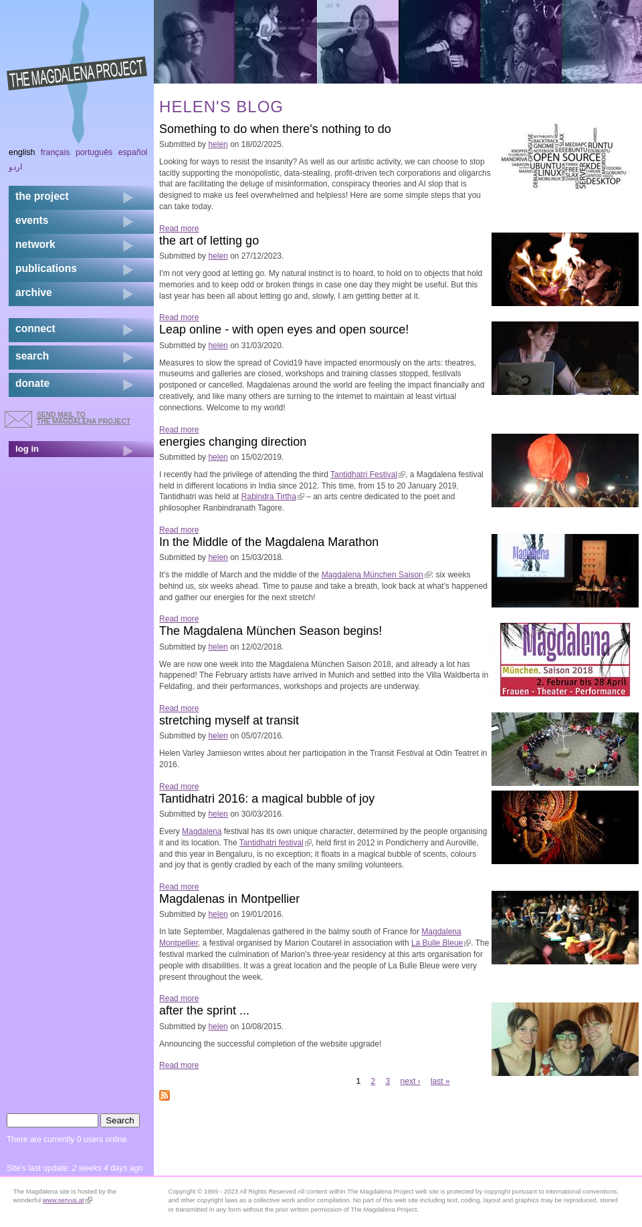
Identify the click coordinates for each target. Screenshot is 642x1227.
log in (27, 449)
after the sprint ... (204, 1010)
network (35, 244)
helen (217, 144)
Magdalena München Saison (376, 574)
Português (94, 152)
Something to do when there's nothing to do (275, 129)
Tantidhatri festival (275, 842)
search (32, 356)
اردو (15, 167)
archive (33, 292)
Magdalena (201, 831)
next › (411, 1081)
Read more (179, 228)
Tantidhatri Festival (367, 474)
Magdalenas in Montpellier (229, 899)
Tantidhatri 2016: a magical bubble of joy (266, 798)
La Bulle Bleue (441, 943)
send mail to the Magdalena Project (83, 418)
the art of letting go (209, 240)
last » (440, 1081)
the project (42, 196)
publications (46, 268)
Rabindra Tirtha (272, 496)
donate (32, 383)
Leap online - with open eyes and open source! (284, 329)
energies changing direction (232, 441)
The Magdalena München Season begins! (270, 631)
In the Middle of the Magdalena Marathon (269, 542)
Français (55, 152)
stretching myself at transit (229, 720)
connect (35, 328)
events (31, 220)
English (22, 152)
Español (133, 152)
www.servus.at (67, 1200)
